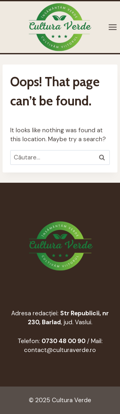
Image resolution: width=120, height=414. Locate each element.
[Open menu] (112, 27)
